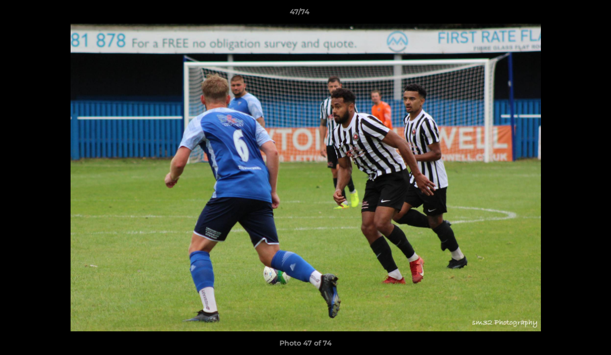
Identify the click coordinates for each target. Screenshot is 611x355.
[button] (569, 14)
